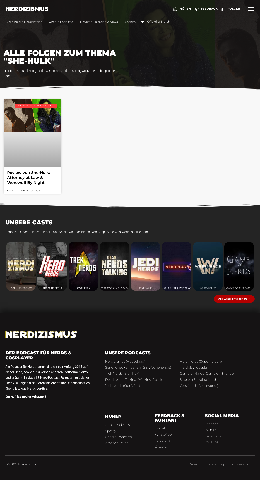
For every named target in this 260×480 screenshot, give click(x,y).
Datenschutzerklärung (206, 464)
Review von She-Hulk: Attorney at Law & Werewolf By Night (28, 177)
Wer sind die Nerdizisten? (23, 21)
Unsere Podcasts (61, 21)
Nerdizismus (26, 8)
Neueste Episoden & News (99, 21)
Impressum (240, 464)
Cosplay (130, 21)
